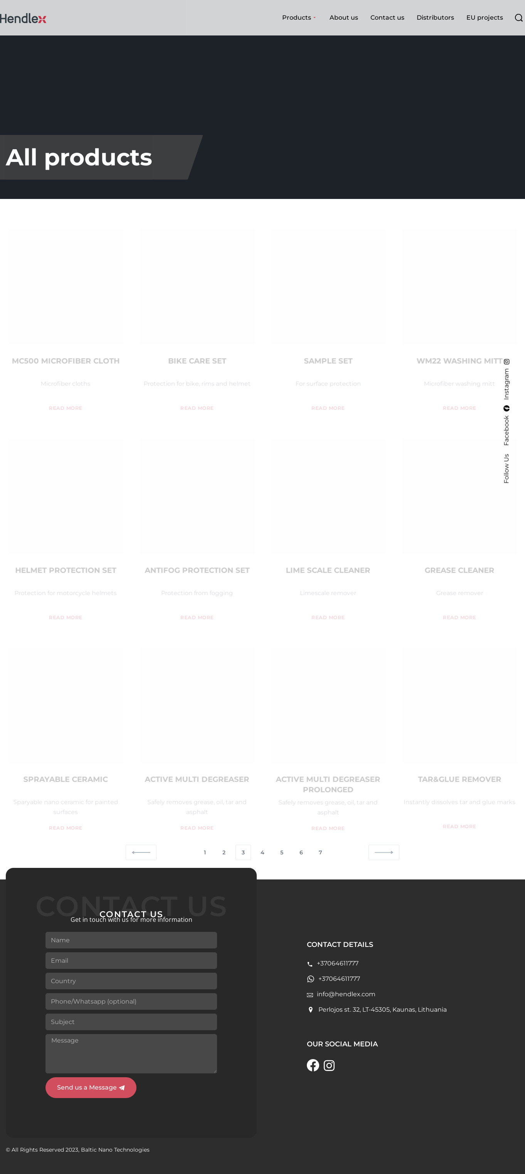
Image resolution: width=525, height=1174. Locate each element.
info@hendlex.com (346, 994)
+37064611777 (337, 963)
